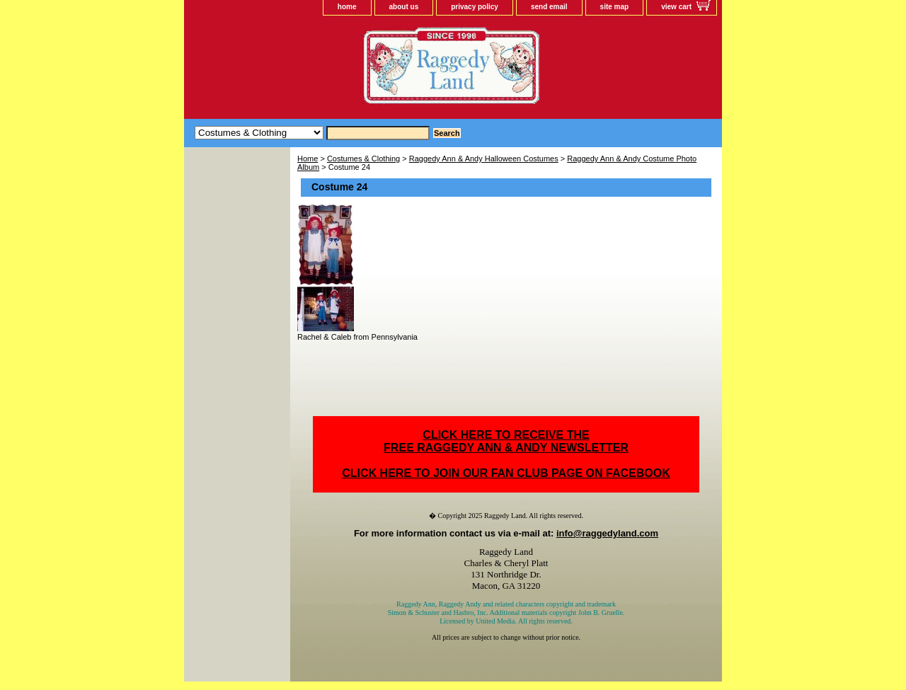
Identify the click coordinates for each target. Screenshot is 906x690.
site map (614, 7)
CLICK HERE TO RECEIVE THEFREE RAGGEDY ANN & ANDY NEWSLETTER (506, 441)
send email (549, 7)
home (347, 7)
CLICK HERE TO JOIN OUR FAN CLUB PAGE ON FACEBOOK (506, 473)
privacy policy (474, 7)
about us (404, 7)
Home (307, 158)
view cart (676, 7)
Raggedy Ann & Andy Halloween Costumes (483, 158)
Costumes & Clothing (363, 158)
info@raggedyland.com (607, 533)
